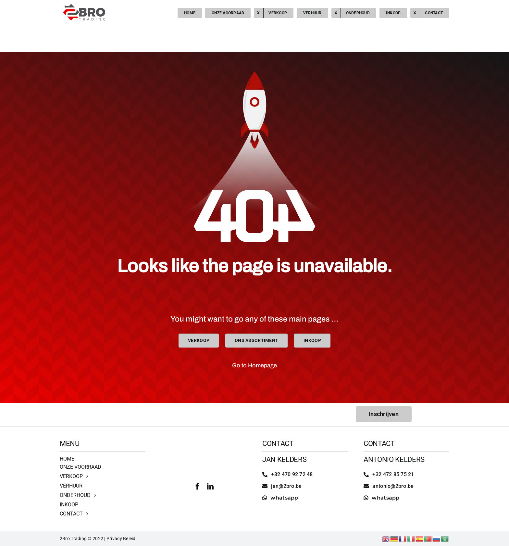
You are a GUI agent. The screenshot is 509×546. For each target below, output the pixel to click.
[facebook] (197, 486)
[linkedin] (210, 486)
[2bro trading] (84, 6)
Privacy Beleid (121, 538)
